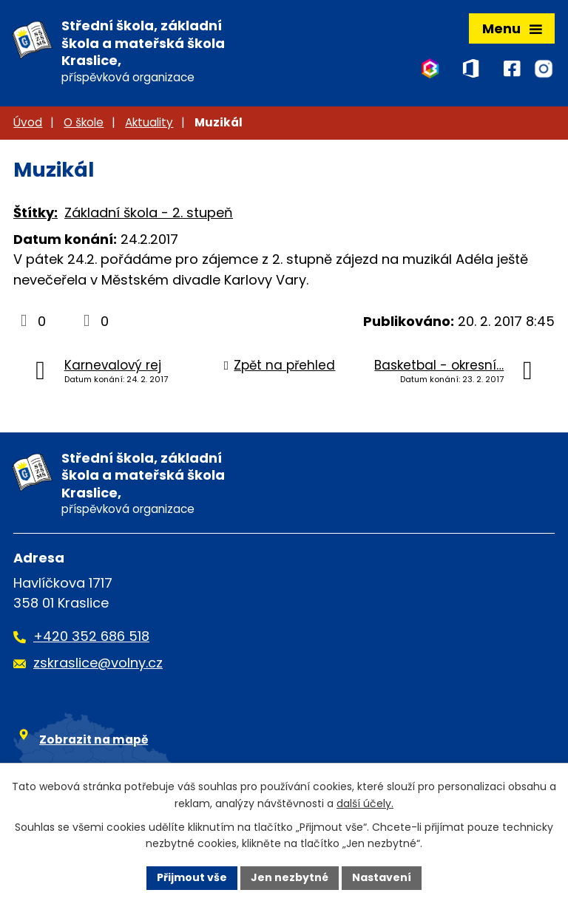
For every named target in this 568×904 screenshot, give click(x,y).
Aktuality (149, 122)
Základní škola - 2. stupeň (148, 212)
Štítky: (35, 212)
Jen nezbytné (289, 877)
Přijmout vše (192, 877)
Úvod (27, 122)
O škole (84, 122)
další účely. (365, 803)
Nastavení (381, 877)
